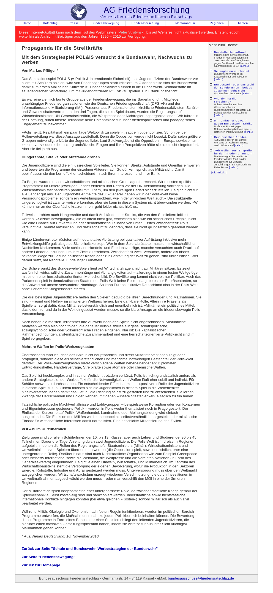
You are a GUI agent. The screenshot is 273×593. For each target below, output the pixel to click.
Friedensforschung (145, 23)
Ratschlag (50, 23)
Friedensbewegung (105, 23)
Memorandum (185, 23)
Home (27, 23)
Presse (74, 23)
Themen (242, 23)
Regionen (217, 23)
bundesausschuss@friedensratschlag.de (201, 578)
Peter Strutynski (131, 32)
